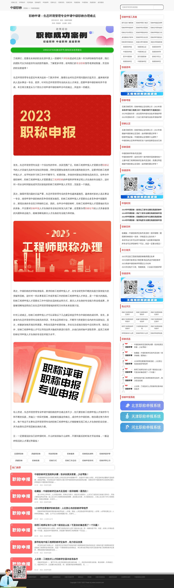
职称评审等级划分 (156, 37)
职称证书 (89, 208)
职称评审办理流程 (142, 27)
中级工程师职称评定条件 (156, 320)
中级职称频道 (34, 8)
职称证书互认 (156, 56)
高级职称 (93, 2)
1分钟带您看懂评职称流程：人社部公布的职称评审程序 (61, 508)
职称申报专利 (87, 460)
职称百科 (69, 2)
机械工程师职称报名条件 (142, 320)
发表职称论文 (57, 577)
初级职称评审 (156, 47)
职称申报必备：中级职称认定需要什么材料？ (140, 137)
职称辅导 (38, 2)
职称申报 (35, 208)
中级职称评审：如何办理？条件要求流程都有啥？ (142, 157)
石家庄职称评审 (69, 577)
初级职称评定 (127, 61)
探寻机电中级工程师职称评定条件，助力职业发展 (58, 542)
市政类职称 (53, 454)
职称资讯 (61, 2)
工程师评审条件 (31, 577)
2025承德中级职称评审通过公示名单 (136, 263)
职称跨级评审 (105, 454)
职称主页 (14, 2)
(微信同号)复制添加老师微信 (62, 50)
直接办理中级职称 (142, 42)
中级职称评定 (142, 61)
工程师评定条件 (125, 577)
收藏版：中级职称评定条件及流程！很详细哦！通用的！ (61, 491)
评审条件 (22, 2)
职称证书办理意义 (127, 32)
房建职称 (18, 460)
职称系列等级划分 (127, 42)
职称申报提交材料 (156, 23)
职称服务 (70, 454)
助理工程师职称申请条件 (127, 327)
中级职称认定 (142, 52)
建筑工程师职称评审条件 (127, 320)
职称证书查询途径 (156, 27)
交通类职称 (18, 454)
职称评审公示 (105, 460)
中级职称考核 (127, 52)
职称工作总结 (70, 460)
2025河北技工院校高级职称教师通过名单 (138, 256)
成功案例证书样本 (127, 37)
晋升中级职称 (127, 56)
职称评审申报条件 (127, 27)
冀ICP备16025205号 (87, 586)
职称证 (105, 165)
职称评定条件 (113, 577)
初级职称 (77, 2)
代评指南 (30, 2)
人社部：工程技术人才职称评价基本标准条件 (56, 559)
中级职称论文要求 (139, 577)
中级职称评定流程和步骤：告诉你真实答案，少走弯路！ (61, 474)
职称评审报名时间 (142, 32)
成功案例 (101, 2)
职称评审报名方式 (156, 32)
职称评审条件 (44, 577)
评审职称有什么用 (127, 333)
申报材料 (46, 2)
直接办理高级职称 (156, 42)
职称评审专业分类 (142, 37)
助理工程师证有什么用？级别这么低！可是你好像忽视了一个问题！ (67, 525)
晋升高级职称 (142, 56)
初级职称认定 (142, 47)
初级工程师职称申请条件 (142, 313)
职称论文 (53, 2)
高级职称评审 (156, 52)
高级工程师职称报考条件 (156, 327)
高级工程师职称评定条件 (127, 313)
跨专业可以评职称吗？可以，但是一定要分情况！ (142, 244)
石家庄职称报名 (100, 577)
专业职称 (80, 63)
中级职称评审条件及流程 (132, 153)
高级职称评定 (156, 61)
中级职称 (85, 2)
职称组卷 (36, 460)
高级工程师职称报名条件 (156, 313)
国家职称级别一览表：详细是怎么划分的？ (139, 237)
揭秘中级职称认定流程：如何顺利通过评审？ (140, 133)
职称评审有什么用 (142, 333)
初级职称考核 (127, 47)
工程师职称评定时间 (142, 327)
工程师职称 (57, 179)
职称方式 (53, 460)
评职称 (25, 8)
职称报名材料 (87, 454)
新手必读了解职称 (127, 23)
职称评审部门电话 (142, 23)
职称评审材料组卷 (156, 333)
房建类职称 (35, 454)
